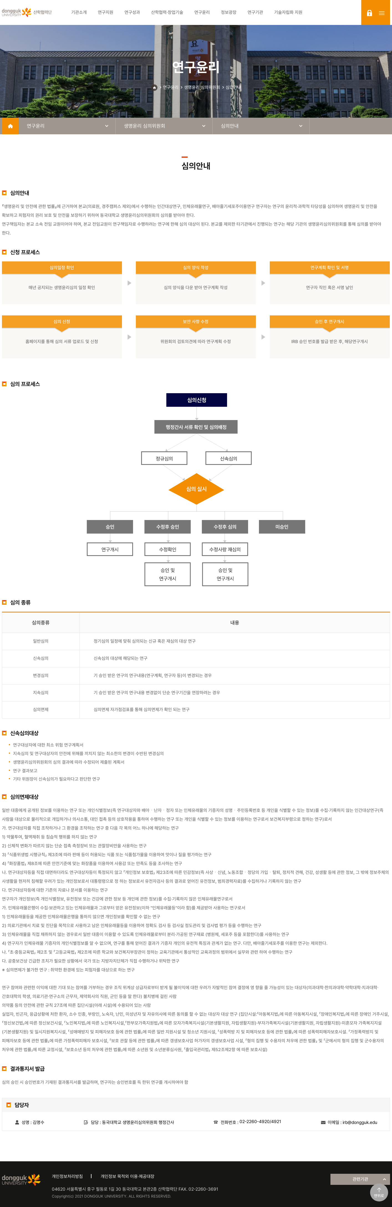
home (10, 126)
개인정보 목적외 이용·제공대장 (127, 1176)
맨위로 (379, 1195)
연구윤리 (171, 87)
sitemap (382, 13)
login (369, 13)
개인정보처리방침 (67, 1176)
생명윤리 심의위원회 (202, 87)
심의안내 (233, 87)
